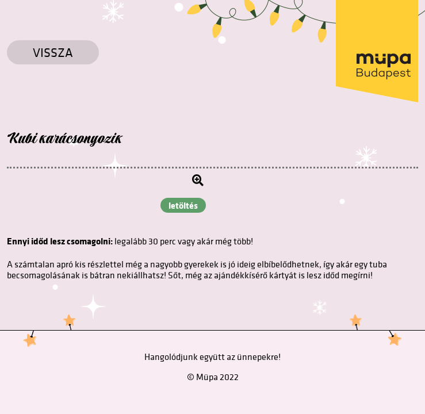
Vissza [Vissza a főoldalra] (53, 52)
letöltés (183, 205)
